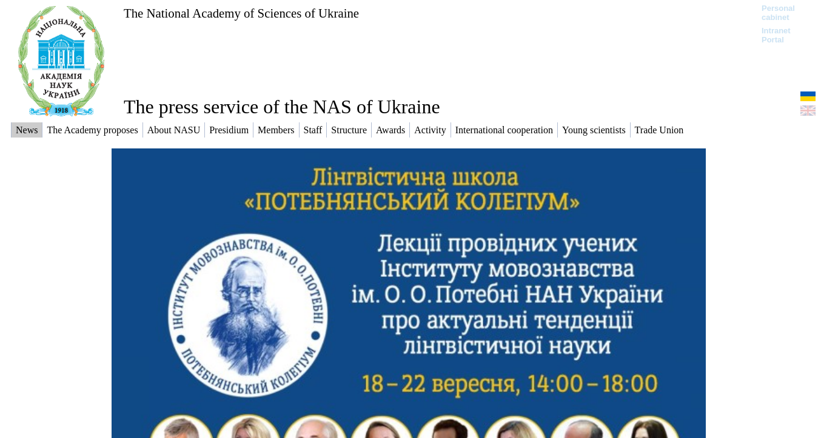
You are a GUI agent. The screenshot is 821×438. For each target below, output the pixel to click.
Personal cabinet (778, 13)
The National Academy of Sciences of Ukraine (241, 13)
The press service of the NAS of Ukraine (282, 107)
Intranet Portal (776, 35)
